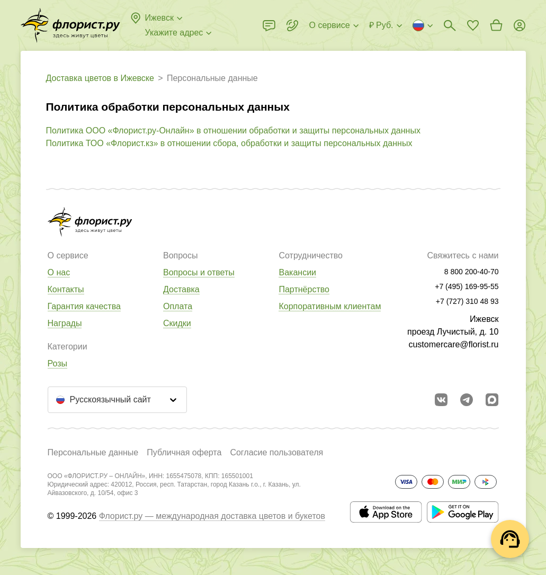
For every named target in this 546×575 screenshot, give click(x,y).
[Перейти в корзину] (496, 25)
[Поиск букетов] (449, 25)
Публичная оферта (184, 452)
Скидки (177, 323)
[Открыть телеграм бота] (466, 399)
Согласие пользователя (276, 452)
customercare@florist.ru (453, 344)
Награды (65, 323)
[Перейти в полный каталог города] (70, 25)
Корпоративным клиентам (330, 306)
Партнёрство (304, 289)
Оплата (177, 306)
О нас (59, 272)
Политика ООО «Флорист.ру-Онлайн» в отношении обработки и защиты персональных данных (233, 130)
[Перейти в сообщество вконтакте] (441, 399)
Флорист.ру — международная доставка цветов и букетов (212, 515)
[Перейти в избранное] (473, 25)
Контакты (66, 289)
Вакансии (297, 272)
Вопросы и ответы (199, 272)
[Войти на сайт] (519, 25)
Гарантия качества (84, 306)
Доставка (181, 289)
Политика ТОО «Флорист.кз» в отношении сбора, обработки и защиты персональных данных (229, 143)
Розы (58, 363)
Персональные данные (93, 452)
